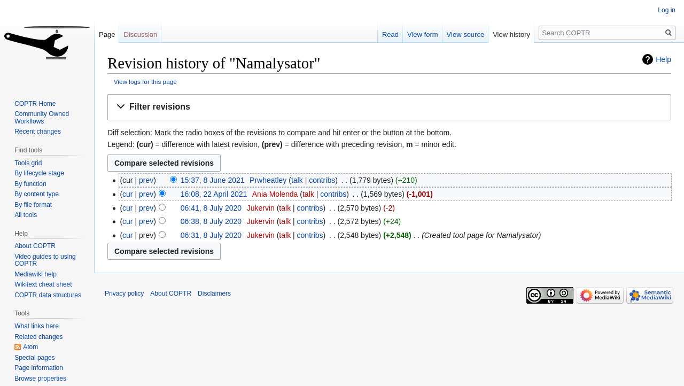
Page (107, 34)
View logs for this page (145, 81)
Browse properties (40, 378)
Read (390, 34)
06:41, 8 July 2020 (211, 208)
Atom (30, 347)
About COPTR (35, 246)
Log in (666, 10)
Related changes (38, 337)
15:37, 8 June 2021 (213, 180)
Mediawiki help (35, 274)
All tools (25, 215)
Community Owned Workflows (41, 117)
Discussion (140, 34)
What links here (36, 326)
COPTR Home (35, 103)
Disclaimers (214, 293)
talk (297, 180)
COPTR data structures (47, 295)
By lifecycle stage (39, 173)
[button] (389, 107)
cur (127, 194)
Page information (38, 368)
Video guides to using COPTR (45, 260)
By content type (36, 194)
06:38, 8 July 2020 (211, 221)
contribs (322, 180)
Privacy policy (124, 293)
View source (466, 34)
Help (663, 59)
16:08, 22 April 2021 (214, 194)
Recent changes (37, 131)
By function (30, 184)
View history (511, 34)
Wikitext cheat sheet (43, 284)
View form (422, 34)
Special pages (34, 357)
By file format (33, 205)
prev (146, 180)
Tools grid (28, 163)
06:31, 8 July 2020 (211, 235)
